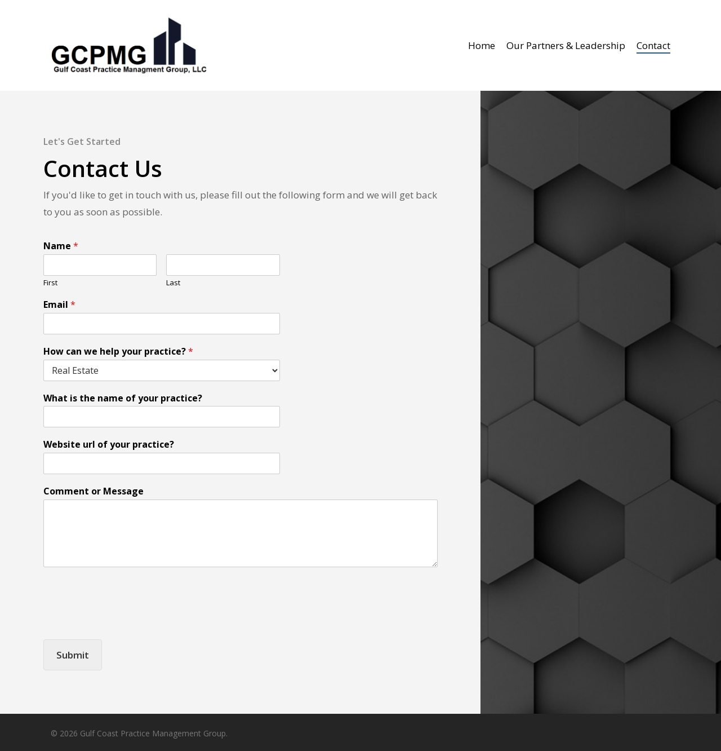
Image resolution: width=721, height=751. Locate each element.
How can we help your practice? (118, 351)
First (50, 283)
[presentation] (129, 620)
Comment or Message (93, 491)
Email (59, 305)
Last (173, 283)
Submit (72, 654)
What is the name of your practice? (122, 398)
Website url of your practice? (108, 444)
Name (60, 246)
